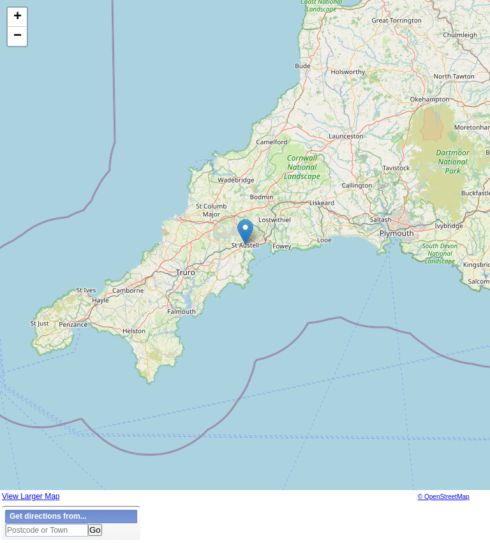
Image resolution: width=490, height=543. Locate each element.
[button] (245, 232)
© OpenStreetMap (444, 496)
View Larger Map (31, 496)
